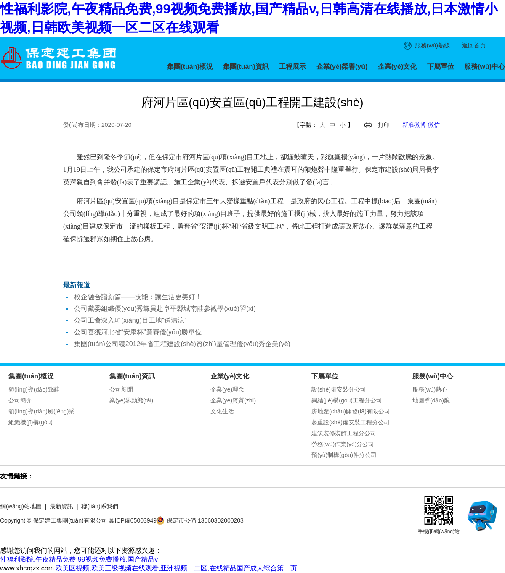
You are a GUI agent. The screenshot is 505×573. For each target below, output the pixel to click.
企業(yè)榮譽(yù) (342, 66)
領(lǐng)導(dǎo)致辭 (33, 389)
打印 (384, 124)
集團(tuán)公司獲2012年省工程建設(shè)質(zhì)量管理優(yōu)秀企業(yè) (182, 343)
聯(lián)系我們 (99, 506)
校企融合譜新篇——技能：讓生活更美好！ (138, 296)
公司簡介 (20, 400)
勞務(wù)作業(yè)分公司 (342, 444)
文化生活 (222, 411)
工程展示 (292, 66)
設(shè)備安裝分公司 (338, 389)
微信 (434, 124)
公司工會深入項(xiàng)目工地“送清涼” (130, 320)
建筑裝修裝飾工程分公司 (343, 433)
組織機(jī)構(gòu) (30, 422)
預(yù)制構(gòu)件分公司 (344, 455)
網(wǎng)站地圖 (21, 506)
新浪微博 (414, 124)
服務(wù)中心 (484, 66)
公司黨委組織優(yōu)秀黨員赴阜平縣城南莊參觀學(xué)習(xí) (165, 308)
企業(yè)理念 (227, 389)
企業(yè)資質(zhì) (233, 400)
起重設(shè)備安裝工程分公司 (350, 422)
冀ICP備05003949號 (135, 520)
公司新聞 (121, 389)
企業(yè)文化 (397, 66)
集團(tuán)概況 (190, 66)
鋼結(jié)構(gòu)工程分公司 (346, 400)
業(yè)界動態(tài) (131, 400)
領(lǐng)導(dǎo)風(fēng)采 (41, 411)
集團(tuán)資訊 (245, 66)
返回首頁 (474, 45)
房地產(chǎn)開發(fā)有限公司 (350, 411)
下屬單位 (440, 66)
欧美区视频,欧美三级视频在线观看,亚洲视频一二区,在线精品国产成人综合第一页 (176, 568)
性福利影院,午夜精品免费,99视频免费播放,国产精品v (79, 559)
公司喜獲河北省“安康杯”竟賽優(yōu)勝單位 (138, 332)
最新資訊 (61, 506)
